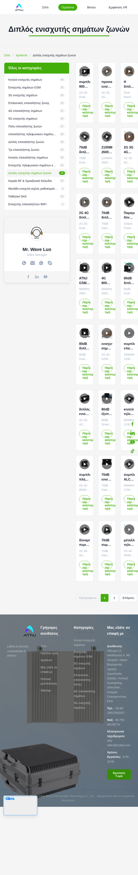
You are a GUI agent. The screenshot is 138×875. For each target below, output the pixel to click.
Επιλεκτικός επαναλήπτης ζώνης (82, 679)
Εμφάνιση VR (118, 7)
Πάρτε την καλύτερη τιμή (86, 107)
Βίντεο (91, 7)
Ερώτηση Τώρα (119, 774)
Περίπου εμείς (49, 653)
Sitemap (46, 690)
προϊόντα (21, 55)
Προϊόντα (68, 7)
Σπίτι (45, 7)
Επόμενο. (129, 598)
